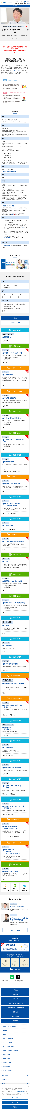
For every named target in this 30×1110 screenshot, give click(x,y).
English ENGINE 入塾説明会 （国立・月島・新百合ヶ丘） (11, 851)
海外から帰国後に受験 (9, 306)
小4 (4, 294)
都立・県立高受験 (20, 304)
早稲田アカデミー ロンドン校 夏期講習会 (11, 786)
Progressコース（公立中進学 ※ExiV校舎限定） (19, 919)
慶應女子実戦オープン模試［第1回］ (14, 603)
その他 (5, 311)
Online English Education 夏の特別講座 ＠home (11, 504)
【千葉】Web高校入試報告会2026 (13, 541)
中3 (20, 297)
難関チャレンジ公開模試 (10, 871)
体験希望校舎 (5, 132)
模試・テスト (7, 285)
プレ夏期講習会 (7, 747)
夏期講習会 (6, 337)
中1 (4, 297)
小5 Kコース (17, 70)
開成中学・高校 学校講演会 (11, 483)
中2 (12, 297)
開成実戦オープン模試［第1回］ (12, 581)
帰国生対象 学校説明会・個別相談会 (13, 684)
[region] (15, 1097)
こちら (13, 214)
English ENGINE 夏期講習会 (11, 768)
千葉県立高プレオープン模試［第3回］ (13, 440)
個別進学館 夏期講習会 (6, 728)
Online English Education (9, 171)
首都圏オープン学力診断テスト (12, 353)
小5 (12, 294)
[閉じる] (28, 1086)
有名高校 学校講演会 (9, 398)
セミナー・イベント (19, 285)
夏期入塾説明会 (7, 375)
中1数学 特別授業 (8, 462)
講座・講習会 (7, 287)
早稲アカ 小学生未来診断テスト (12, 418)
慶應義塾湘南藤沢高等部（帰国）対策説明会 (13, 706)
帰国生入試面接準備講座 (10, 664)
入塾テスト (6, 561)
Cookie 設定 (15, 1097)
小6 (20, 294)
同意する (15, 1107)
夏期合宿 (5, 625)
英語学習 (18, 308)
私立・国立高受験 (8, 304)
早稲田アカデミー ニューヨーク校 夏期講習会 (13, 807)
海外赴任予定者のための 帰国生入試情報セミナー (10, 827)
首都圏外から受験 (8, 308)
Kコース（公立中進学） (18, 906)
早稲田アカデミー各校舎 (8, 206)
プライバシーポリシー (18, 1091)
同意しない (15, 1102)
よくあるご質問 (15, 969)
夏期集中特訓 (7, 645)
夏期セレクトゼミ (8, 525)
